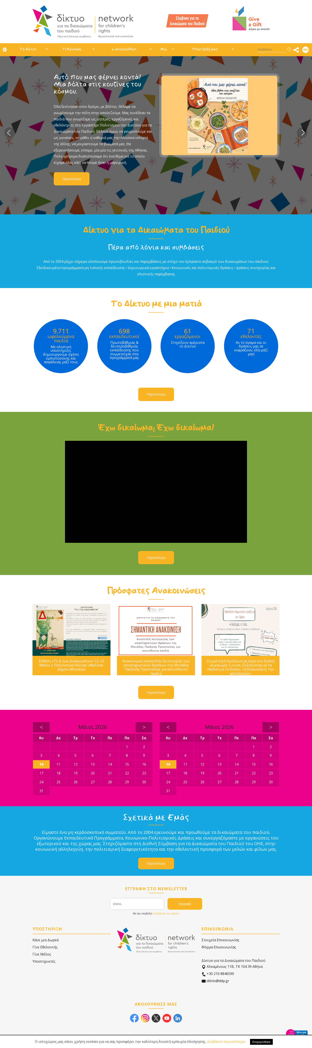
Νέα (164, 49)
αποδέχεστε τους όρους (165, 913)
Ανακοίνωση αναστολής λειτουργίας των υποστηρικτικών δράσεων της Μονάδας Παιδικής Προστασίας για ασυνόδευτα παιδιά (156, 667)
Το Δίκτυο (28, 49)
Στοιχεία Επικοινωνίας (220, 940)
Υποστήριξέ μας (205, 49)
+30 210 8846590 (218, 973)
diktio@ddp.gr (215, 980)
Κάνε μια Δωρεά (45, 940)
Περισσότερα (71, 179)
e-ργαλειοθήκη (124, 49)
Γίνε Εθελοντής (45, 947)
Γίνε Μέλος (41, 954)
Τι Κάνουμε (71, 49)
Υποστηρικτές (43, 961)
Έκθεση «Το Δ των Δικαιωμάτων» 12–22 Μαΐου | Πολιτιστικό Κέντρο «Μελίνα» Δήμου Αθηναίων (71, 665)
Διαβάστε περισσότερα (226, 1041)
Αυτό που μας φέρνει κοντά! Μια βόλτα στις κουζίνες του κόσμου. (97, 84)
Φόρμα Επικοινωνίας (219, 947)
